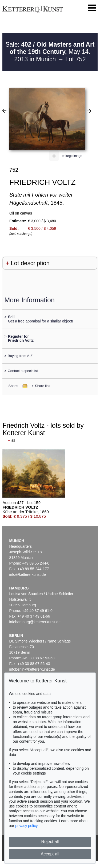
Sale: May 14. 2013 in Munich (49, 52)
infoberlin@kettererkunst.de (32, 669)
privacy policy (26, 826)
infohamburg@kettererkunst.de (35, 622)
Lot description (30, 263)
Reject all (50, 841)
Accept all (50, 854)
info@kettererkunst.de (27, 574)
